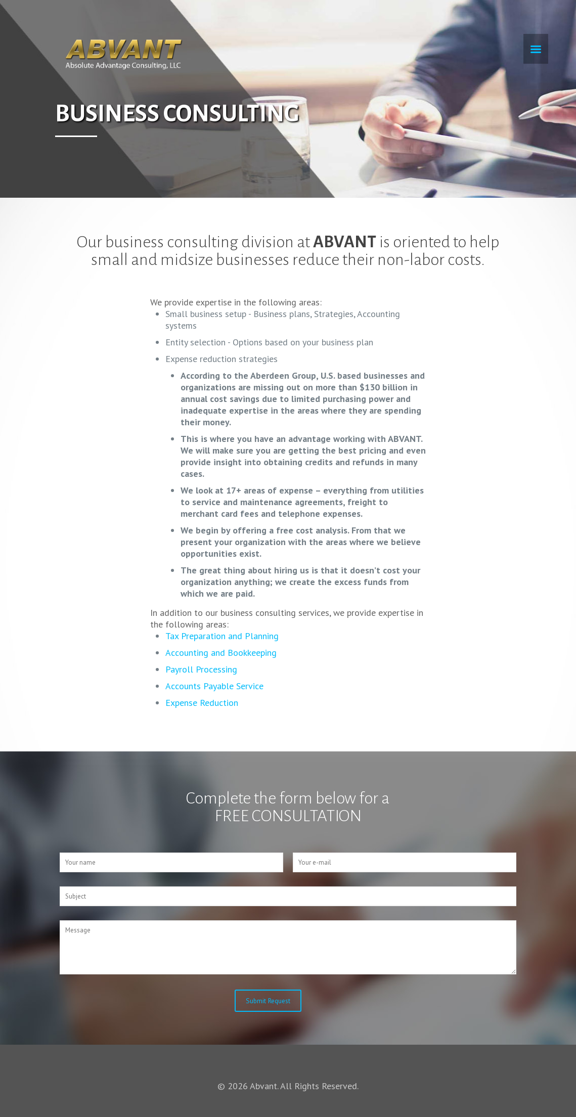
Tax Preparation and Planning (222, 636)
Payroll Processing (201, 669)
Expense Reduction (201, 702)
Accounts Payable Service (214, 686)
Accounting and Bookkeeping (221, 652)
